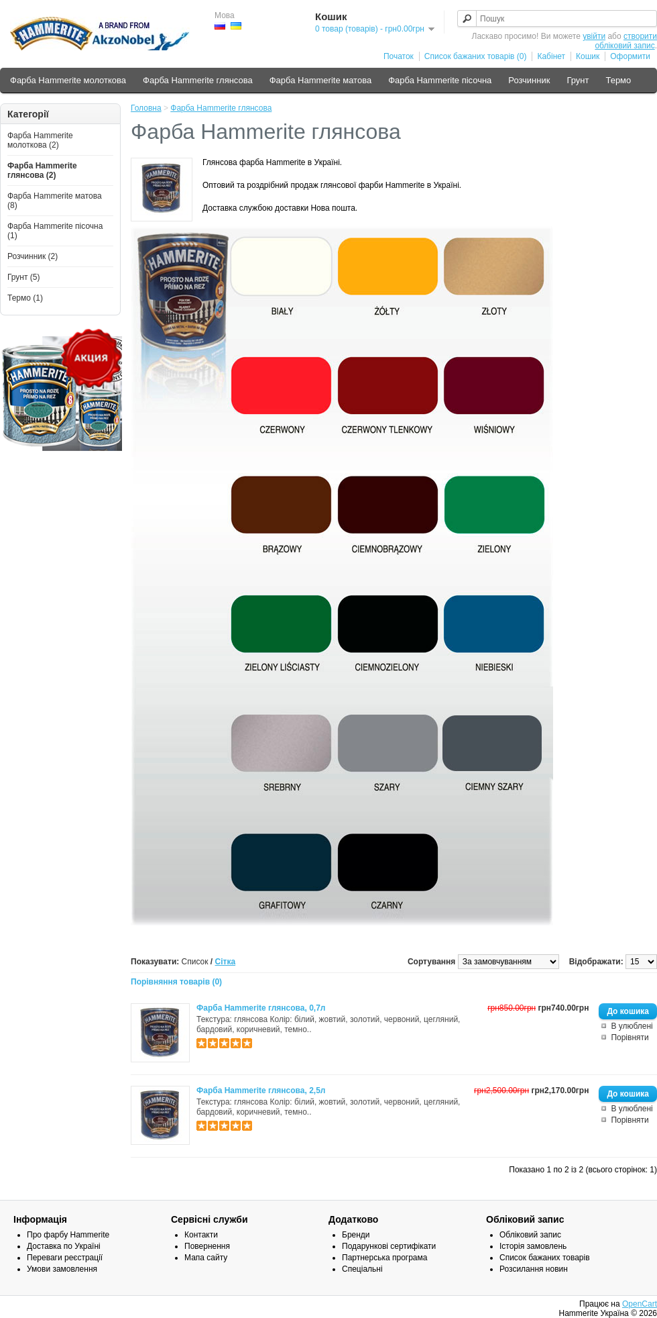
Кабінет (551, 56)
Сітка (225, 961)
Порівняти (629, 1037)
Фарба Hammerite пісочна (439, 80)
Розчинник (529, 80)
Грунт (577, 80)
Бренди (356, 1234)
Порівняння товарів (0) (176, 981)
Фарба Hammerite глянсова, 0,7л (260, 1008)
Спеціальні (362, 1269)
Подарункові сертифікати (389, 1246)
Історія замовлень (532, 1246)
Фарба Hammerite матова (320, 80)
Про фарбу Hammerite (68, 1234)
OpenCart (639, 1304)
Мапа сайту (205, 1257)
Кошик (587, 56)
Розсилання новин (533, 1269)
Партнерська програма (384, 1257)
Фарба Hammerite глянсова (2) (42, 170)
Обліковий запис (530, 1234)
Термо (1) (25, 298)
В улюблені (631, 1026)
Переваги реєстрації (65, 1257)
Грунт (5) (23, 277)
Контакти (201, 1234)
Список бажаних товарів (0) (475, 56)
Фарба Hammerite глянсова (198, 80)
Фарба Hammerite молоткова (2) (40, 140)
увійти (594, 36)
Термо (618, 80)
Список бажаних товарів (544, 1257)
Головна (146, 108)
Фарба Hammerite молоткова (68, 80)
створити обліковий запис (626, 41)
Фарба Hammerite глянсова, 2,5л (260, 1090)
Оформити (630, 56)
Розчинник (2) (32, 256)
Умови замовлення (62, 1269)
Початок (398, 56)
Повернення (207, 1246)
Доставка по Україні (64, 1246)
